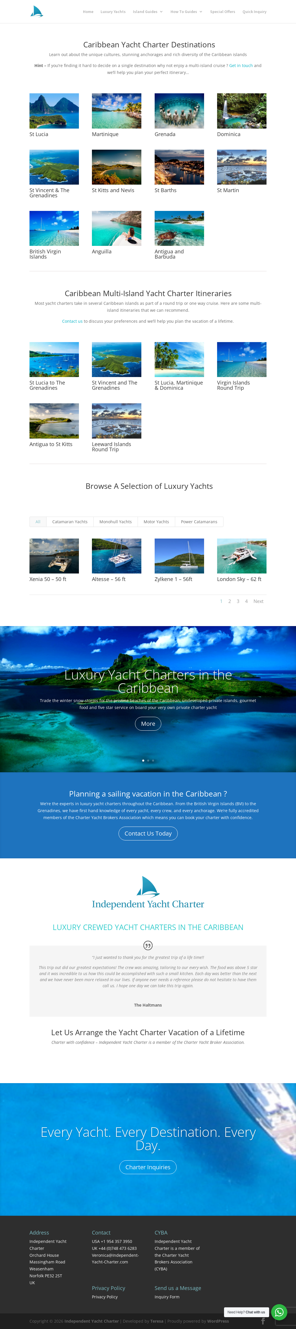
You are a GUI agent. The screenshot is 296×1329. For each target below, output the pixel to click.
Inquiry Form (167, 1297)
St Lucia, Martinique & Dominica (179, 385)
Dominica (228, 134)
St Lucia (38, 134)
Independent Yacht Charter (91, 1321)
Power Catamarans (199, 521)
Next (259, 601)
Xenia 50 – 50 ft (47, 579)
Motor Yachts (156, 521)
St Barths (166, 190)
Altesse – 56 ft (108, 579)
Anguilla (102, 251)
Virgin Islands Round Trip (233, 385)
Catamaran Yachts (70, 521)
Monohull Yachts (115, 521)
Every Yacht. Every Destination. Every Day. (148, 1139)
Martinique (105, 134)
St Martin (228, 190)
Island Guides (145, 12)
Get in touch (241, 65)
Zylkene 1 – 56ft (173, 579)
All (38, 521)
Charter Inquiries (148, 1168)
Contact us (72, 321)
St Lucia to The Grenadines (47, 385)
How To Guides (184, 12)
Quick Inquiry (255, 12)
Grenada (165, 134)
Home (88, 12)
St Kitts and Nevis (113, 190)
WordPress (218, 1321)
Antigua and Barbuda (169, 254)
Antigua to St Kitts (51, 444)
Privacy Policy (105, 1297)
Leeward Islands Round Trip (111, 447)
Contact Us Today (148, 833)
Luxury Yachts (113, 12)
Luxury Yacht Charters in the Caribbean (148, 682)
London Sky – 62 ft (239, 579)
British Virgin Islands (45, 254)
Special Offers (222, 12)
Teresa (156, 1321)
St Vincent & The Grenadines (49, 193)
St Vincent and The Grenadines (114, 385)
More (148, 724)
